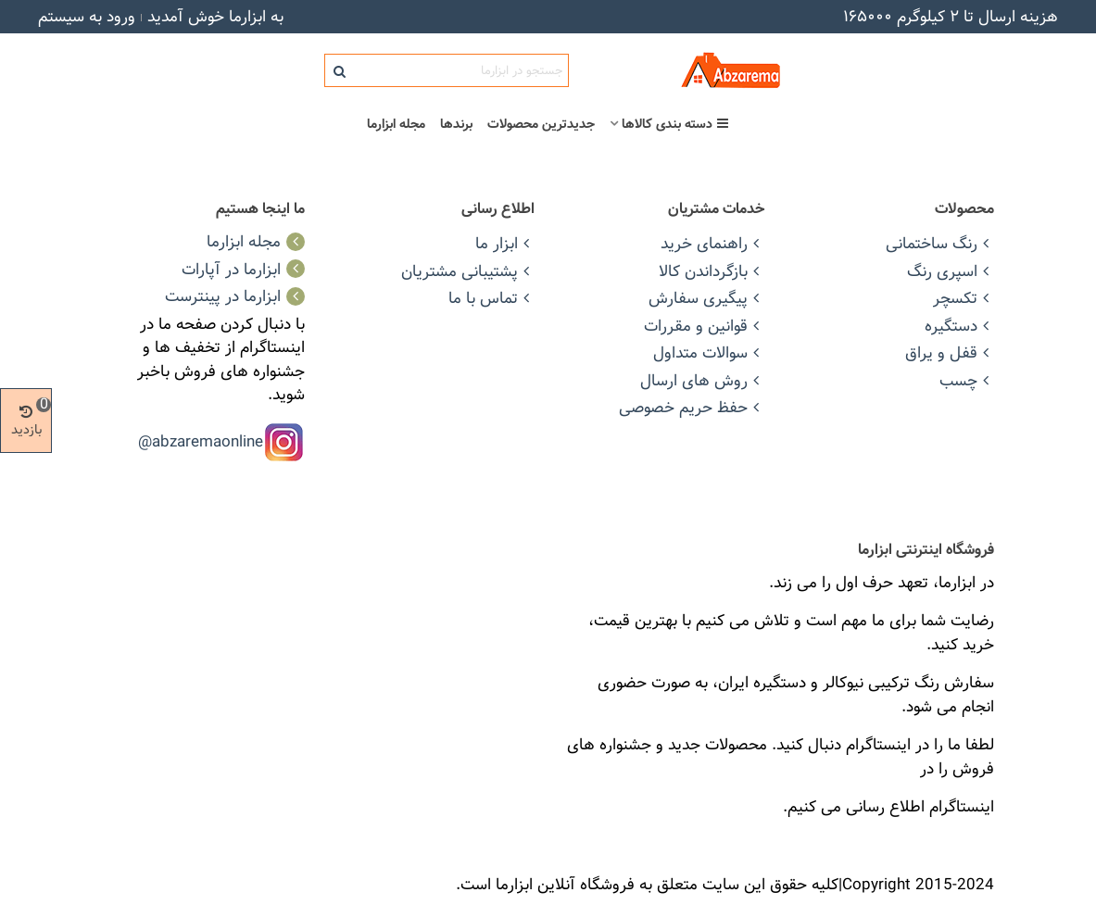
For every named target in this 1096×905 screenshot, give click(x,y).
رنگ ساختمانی (940, 243)
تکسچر (963, 297)
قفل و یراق (949, 352)
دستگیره (959, 325)
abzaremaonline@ (200, 440)
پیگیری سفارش (706, 297)
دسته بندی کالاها (675, 124)
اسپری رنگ (950, 271)
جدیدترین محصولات (541, 124)
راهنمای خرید (712, 243)
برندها (456, 124)
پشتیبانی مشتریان (468, 271)
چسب (966, 380)
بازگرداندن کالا (711, 271)
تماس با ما (491, 297)
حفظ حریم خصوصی (691, 407)
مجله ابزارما (396, 124)
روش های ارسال (702, 380)
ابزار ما (505, 243)
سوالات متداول (708, 352)
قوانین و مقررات (704, 325)
